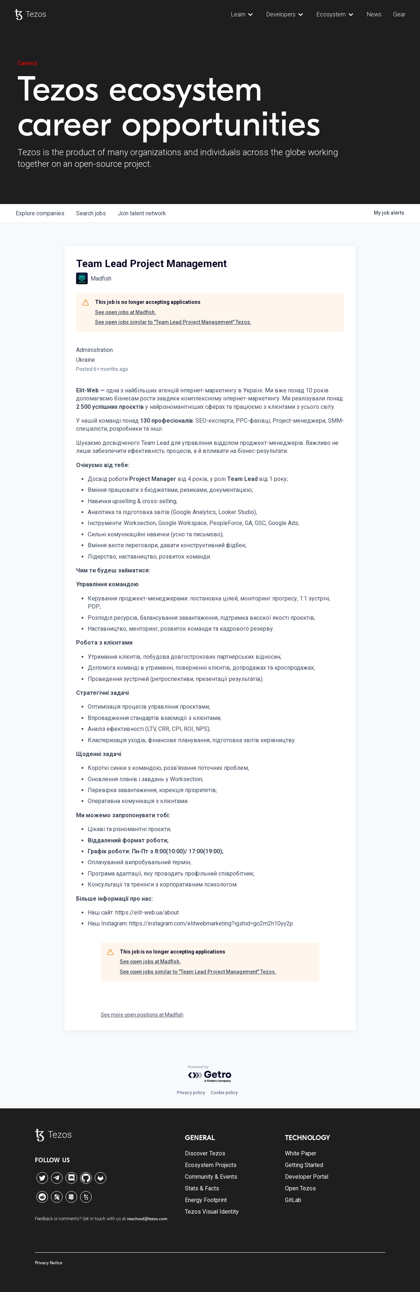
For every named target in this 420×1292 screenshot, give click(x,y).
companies (40, 213)
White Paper (300, 1153)
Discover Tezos (205, 1153)
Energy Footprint (206, 1200)
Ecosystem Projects (211, 1165)
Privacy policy (191, 1092)
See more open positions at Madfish (142, 1015)
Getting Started (304, 1165)
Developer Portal (306, 1176)
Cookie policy (224, 1092)
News (374, 14)
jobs (91, 213)
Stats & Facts (202, 1188)
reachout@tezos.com (147, 1218)
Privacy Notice (48, 1262)
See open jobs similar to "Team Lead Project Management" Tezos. (173, 322)
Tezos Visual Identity (212, 1211)
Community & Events (211, 1176)
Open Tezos (300, 1188)
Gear (399, 14)
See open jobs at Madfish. (125, 312)
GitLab (293, 1200)
